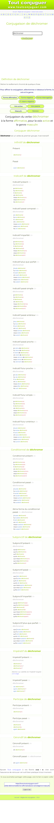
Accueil (15, 11)
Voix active (18, 106)
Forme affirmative (10, 97)
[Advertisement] (18, 59)
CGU (38, 797)
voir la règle (15, 673)
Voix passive (35, 106)
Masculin (18, 111)
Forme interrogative (44, 97)
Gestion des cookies (37, 11)
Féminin (35, 111)
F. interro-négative (27, 101)
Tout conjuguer (14, 770)
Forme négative (27, 97)
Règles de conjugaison (24, 11)
